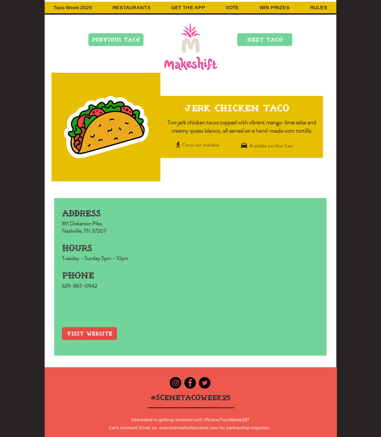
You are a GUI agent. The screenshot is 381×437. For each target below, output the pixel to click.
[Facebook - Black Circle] (190, 383)
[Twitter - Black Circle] (204, 383)
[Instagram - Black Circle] (175, 383)
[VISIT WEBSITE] (89, 333)
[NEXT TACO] (264, 39)
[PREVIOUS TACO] (115, 39)
